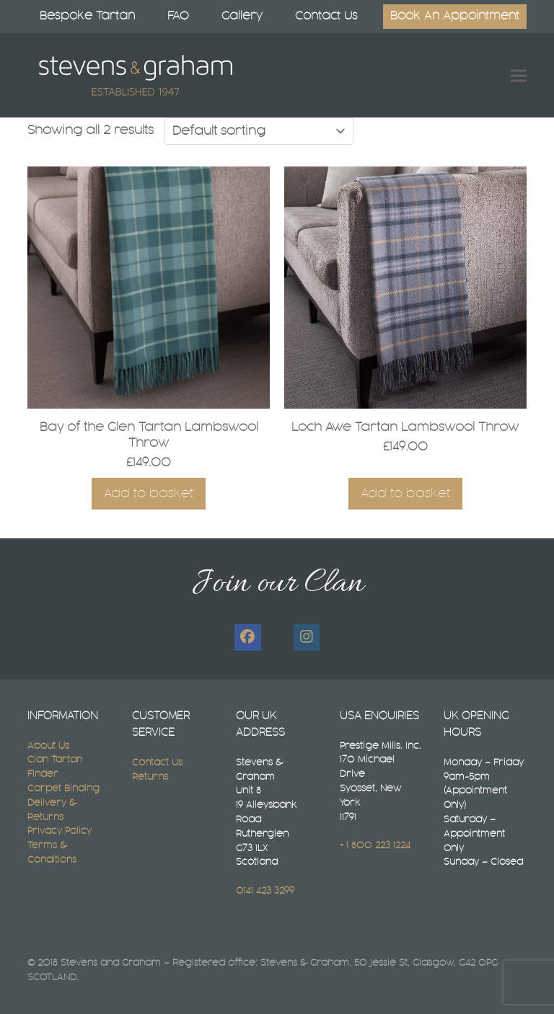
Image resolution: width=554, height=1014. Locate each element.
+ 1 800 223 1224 (375, 845)
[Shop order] (259, 131)
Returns (150, 777)
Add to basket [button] (148, 493)
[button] (519, 75)
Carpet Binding (63, 788)
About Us (48, 746)
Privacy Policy (59, 831)
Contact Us (157, 762)
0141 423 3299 (265, 890)
